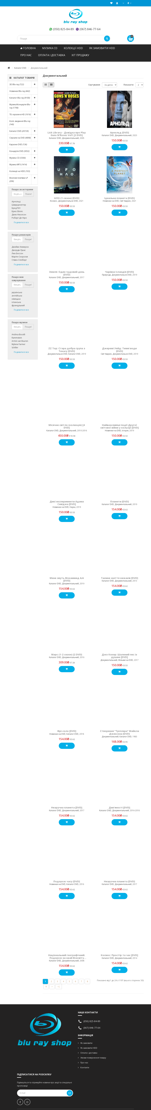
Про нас (26, 55)
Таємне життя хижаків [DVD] (119, 574)
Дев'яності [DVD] (119, 804)
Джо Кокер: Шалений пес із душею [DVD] (119, 652)
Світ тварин (125, 197)
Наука (72, 503)
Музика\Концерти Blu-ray (23, 103)
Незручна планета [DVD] (66, 804)
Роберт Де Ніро (19, 214)
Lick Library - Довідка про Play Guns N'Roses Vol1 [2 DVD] (67, 130)
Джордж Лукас (19, 246)
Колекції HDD (73, 48)
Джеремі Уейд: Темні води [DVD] (119, 346)
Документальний (70, 134)
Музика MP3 (23, 161)
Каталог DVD (20, 64)
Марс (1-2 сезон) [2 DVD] (66, 651)
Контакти (84, 1064)
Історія (125, 427)
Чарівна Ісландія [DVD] (119, 268)
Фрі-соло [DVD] (66, 727)
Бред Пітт (16, 204)
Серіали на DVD (23, 134)
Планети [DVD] (119, 498)
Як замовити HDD (102, 48)
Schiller (15, 344)
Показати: (129, 81)
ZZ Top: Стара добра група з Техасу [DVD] (66, 346)
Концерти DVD (23, 148)
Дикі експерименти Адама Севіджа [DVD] (67, 499)
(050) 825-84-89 (63, 29)
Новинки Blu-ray (19, 87)
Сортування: (94, 81)
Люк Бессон (17, 250)
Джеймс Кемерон (20, 243)
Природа (106, 271)
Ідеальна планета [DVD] (119, 194)
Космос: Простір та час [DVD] (119, 951)
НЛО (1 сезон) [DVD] (66, 194)
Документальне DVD (68, 197)
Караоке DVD (18, 141)
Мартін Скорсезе (20, 253)
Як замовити (86, 1040)
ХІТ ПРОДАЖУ (80, 55)
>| (58, 983)
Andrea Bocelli (18, 331)
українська (17, 289)
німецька (16, 295)
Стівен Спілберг (19, 256)
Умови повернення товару (93, 1054)
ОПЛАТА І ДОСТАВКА (51, 55)
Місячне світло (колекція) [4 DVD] (67, 423)
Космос (53, 197)
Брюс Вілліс (17, 208)
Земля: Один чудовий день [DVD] (66, 270)
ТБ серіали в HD (23, 111)
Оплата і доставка (88, 1049)
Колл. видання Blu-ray (19, 119)
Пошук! (28, 236)
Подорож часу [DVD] (66, 878)
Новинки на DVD (111, 197)
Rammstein (17, 334)
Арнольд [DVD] (119, 129)
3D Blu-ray (23, 81)
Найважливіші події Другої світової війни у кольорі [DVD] (119, 423)
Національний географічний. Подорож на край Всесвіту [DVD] (66, 953)
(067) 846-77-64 (90, 29)
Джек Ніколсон (19, 211)
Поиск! (28, 190)
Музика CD (49, 48)
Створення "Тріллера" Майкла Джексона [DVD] (119, 729)
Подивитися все (21, 219)
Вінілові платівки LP (23, 176)
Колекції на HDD (19, 168)
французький (18, 302)
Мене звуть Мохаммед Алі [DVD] (67, 576)
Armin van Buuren (20, 337)
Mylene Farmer (18, 341)
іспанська (16, 299)
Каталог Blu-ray (23, 94)
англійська (17, 292)
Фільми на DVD (125, 656)
